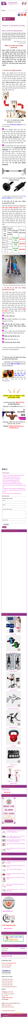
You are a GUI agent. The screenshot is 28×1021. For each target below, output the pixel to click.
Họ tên (4, 500)
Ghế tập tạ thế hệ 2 (13, 727)
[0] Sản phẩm (21, 12)
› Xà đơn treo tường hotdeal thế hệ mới (10, 480)
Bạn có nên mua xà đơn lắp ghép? (13, 869)
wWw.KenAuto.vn (8, 928)
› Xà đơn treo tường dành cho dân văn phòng (12, 483)
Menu (8, 19)
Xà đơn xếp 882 (13, 783)
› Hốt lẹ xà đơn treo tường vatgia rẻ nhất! (11, 481)
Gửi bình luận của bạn (7, 509)
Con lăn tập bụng (13, 652)
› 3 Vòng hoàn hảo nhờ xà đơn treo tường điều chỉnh (13, 488)
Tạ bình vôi (13, 746)
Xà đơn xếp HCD (13, 690)
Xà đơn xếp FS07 (13, 671)
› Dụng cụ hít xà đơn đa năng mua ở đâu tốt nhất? (13, 475)
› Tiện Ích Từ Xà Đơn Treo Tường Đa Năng (11, 493)
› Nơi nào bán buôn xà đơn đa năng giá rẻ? (11, 478)
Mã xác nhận (5, 519)
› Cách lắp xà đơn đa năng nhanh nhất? (10, 477)
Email (3, 504)
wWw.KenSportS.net (8, 911)
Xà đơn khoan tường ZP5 (13, 708)
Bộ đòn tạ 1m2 (13, 764)
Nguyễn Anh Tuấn (7, 956)
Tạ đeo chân (13, 634)
